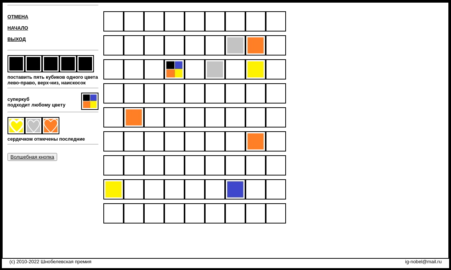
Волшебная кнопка (32, 157)
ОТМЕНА (18, 17)
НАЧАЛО (18, 28)
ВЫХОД (17, 39)
